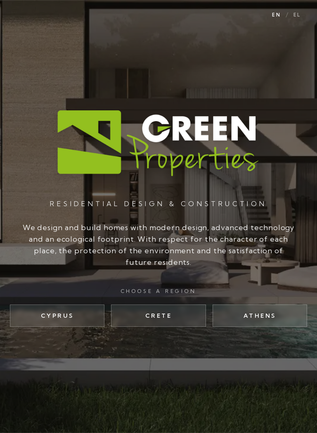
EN (276, 15)
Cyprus (57, 315)
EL (296, 15)
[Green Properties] (158, 142)
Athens (260, 315)
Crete (158, 315)
